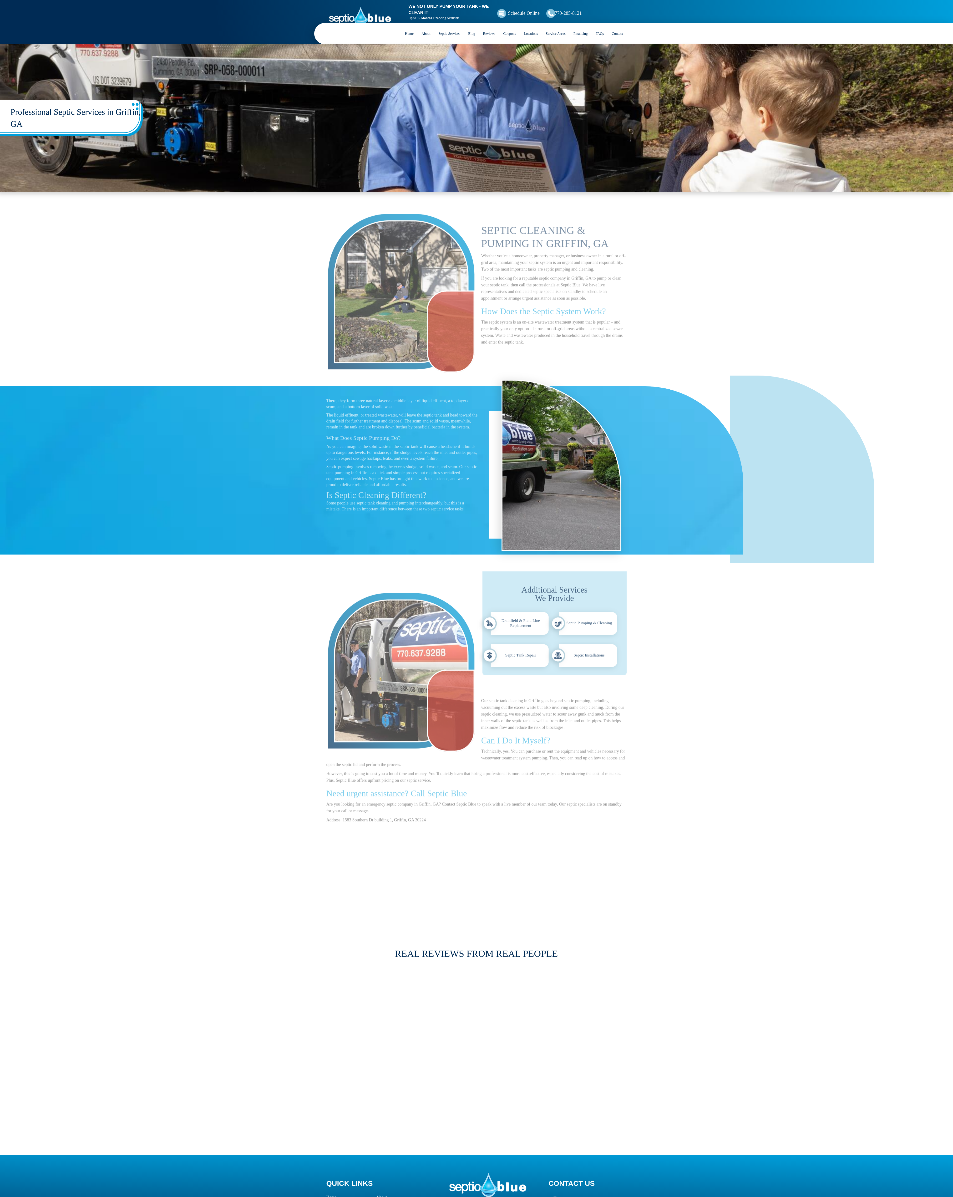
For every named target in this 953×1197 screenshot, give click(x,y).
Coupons (509, 27)
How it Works (338, 1143)
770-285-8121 (594, 10)
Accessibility (387, 1151)
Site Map (334, 1160)
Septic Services (449, 27)
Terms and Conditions (345, 1169)
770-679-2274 (583, 1169)
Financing (580, 27)
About (426, 27)
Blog (471, 27)
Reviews (489, 27)
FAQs (600, 27)
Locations (531, 27)
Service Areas (556, 27)
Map (570, 1131)
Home (409, 27)
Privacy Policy (389, 1160)
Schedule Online (540, 10)
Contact (617, 27)
